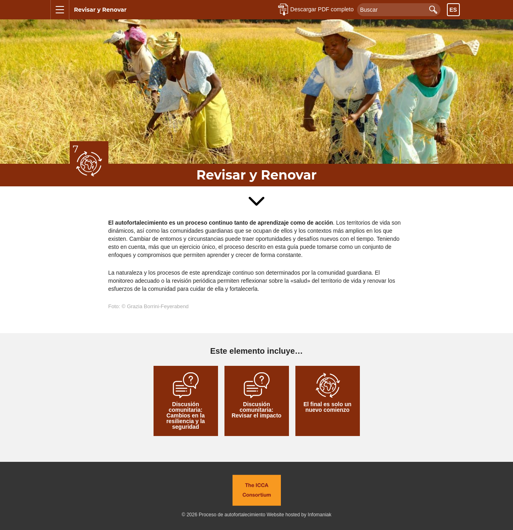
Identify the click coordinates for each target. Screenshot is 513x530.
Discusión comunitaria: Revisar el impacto (257, 395)
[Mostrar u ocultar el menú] (59, 9)
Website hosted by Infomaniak (299, 514)
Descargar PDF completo (321, 9)
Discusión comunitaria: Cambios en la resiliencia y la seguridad (185, 401)
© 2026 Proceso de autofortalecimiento (224, 514)
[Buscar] (398, 9)
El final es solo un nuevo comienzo (327, 392)
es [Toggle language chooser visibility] (453, 9)
